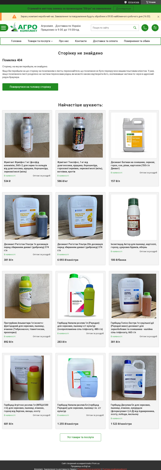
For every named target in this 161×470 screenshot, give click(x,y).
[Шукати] (135, 28)
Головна (16, 41)
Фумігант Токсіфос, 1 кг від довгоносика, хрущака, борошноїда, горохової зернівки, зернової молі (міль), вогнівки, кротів (80, 167)
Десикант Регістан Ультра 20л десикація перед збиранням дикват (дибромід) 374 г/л (80, 247)
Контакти (81, 41)
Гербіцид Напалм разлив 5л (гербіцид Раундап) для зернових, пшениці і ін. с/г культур (79, 408)
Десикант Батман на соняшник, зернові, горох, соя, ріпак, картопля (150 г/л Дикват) (133, 165)
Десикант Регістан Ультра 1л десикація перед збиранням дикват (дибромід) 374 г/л (26, 247)
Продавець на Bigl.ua (80, 466)
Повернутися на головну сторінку (30, 86)
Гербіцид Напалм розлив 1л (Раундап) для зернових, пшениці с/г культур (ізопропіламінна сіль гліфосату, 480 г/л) (80, 326)
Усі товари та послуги (80, 437)
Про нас (64, 41)
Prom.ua (95, 463)
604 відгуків (133, 2)
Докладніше (123, 8)
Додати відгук (155, 27)
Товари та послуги (39, 41)
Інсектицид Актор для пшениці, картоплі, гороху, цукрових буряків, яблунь (134, 246)
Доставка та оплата (105, 41)
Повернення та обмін (137, 41)
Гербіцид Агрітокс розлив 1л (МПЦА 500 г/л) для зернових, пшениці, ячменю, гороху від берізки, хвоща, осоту (26, 408)
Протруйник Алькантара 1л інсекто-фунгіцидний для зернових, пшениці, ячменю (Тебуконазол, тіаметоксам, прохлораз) (24, 328)
